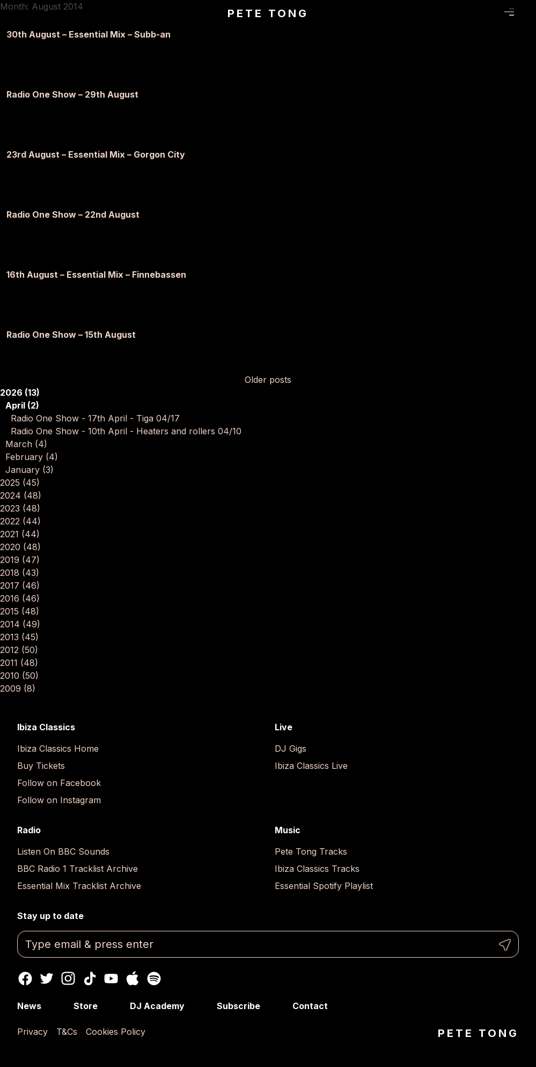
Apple (132, 978)
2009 (17, 688)
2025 (20, 482)
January (29, 469)
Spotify (154, 978)
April (22, 405)
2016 (20, 598)
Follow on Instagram (59, 800)
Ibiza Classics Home (58, 748)
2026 (20, 392)
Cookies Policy (115, 1031)
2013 (19, 637)
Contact (310, 1006)
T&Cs (66, 1031)
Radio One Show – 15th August (71, 334)
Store (86, 1006)
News (29, 1006)
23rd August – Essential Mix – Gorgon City (95, 154)
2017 (20, 585)
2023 (20, 508)
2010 (19, 675)
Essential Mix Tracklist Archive (79, 885)
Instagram (68, 978)
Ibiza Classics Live (311, 765)
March (26, 444)
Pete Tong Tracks (311, 851)
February (31, 456)
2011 (19, 662)
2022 (20, 521)
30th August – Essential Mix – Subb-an (88, 34)
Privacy (32, 1031)
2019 (20, 559)
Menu (509, 12)
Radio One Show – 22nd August (72, 214)
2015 (19, 611)
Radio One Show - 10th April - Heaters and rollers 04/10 (126, 431)
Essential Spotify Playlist (324, 885)
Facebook (25, 978)
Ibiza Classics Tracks (317, 868)
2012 (19, 649)
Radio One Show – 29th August (72, 94)
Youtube (111, 978)
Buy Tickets (41, 765)
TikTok (90, 978)
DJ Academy (157, 1006)
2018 (19, 572)
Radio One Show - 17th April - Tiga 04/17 (95, 418)
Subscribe (238, 1006)
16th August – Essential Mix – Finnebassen (96, 274)
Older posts (268, 379)
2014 (20, 624)
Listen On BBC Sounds (63, 851)
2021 (20, 534)
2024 (20, 495)
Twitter (47, 978)
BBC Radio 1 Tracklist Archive (77, 868)
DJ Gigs (290, 748)
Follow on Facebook (59, 782)
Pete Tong (268, 13)
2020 (20, 547)
